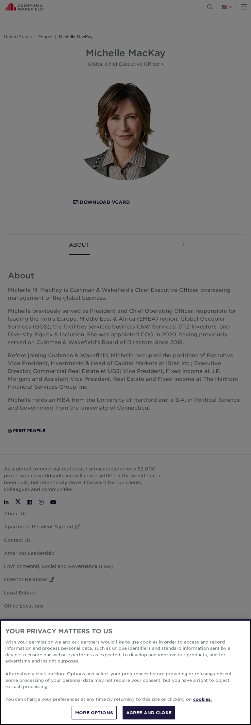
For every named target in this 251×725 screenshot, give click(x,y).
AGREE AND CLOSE (149, 715)
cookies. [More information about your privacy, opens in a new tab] (202, 701)
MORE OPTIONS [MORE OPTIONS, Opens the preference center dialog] (94, 715)
